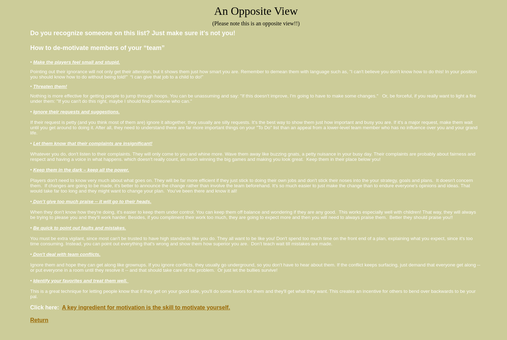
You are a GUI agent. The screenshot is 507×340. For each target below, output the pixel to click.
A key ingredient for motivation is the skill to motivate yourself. (146, 307)
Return (39, 320)
